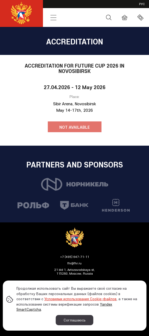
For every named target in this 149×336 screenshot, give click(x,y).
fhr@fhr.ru (74, 263)
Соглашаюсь (75, 320)
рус (142, 4)
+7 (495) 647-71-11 (74, 257)
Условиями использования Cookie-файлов (80, 298)
